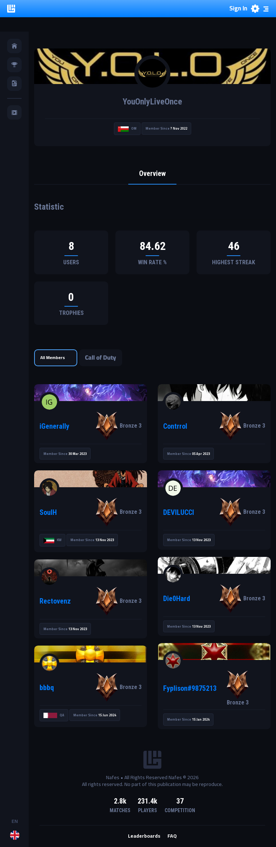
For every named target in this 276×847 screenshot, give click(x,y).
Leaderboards (144, 836)
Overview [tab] (152, 173)
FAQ (172, 836)
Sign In (238, 8)
